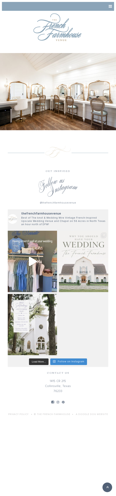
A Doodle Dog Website (92, 414)
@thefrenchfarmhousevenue (58, 203)
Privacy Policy (18, 414)
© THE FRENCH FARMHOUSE (52, 414)
